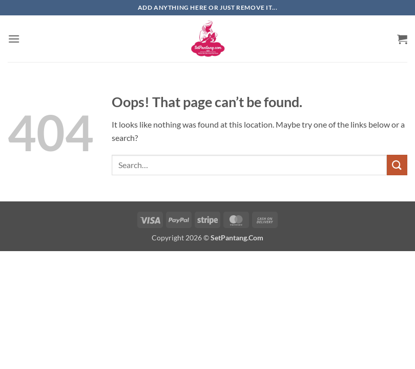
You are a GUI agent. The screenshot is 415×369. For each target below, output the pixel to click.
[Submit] (397, 165)
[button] (14, 38)
